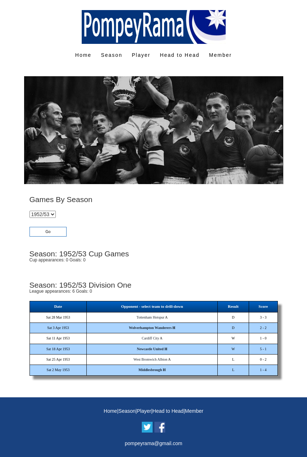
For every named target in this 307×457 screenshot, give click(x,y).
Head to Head (179, 55)
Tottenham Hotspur (150, 317)
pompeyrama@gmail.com (153, 443)
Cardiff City (150, 338)
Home (83, 55)
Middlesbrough (150, 370)
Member (220, 55)
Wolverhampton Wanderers (150, 328)
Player (141, 55)
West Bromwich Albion (150, 359)
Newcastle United (150, 349)
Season (111, 55)
